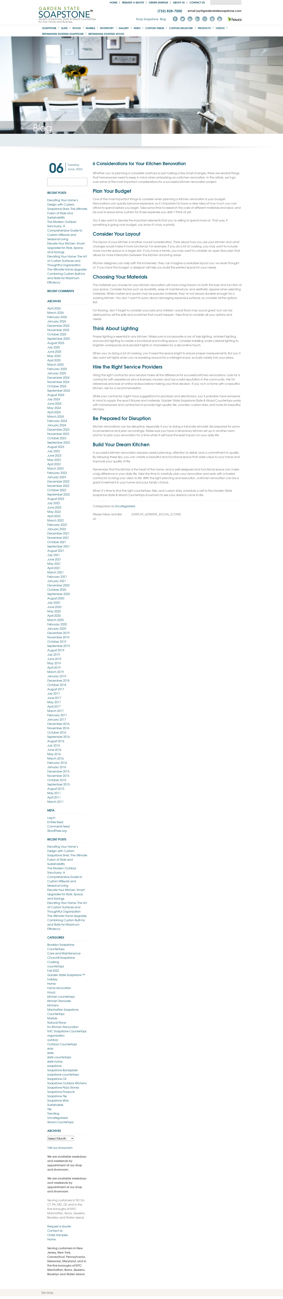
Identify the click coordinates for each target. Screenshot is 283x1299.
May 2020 (54, 611)
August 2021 (55, 550)
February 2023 (57, 472)
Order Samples (158, 2)
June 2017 (54, 697)
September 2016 (58, 736)
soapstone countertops (63, 1074)
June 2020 (54, 607)
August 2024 (55, 395)
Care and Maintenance (63, 953)
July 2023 (53, 451)
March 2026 (55, 312)
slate (50, 1053)
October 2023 (56, 438)
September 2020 (58, 594)
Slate (64, 28)
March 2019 (55, 672)
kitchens (52, 1005)
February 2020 (57, 624)
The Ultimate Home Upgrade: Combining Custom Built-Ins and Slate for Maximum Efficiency (67, 275)
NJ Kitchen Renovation (63, 1027)
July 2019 (53, 654)
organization (56, 1035)
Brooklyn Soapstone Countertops (60, 946)
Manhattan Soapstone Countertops (63, 1011)
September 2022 (58, 494)
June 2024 (54, 403)
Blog (163, 19)
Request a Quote (133, 2)
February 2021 (57, 576)
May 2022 (54, 511)
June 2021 (54, 559)
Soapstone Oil (56, 1078)
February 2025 (57, 369)
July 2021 (53, 555)
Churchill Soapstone (61, 957)
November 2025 (58, 330)
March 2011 (55, 801)
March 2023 (55, 468)
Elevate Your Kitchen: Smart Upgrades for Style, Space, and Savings (66, 247)
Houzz (51, 992)
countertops (55, 966)
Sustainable (55, 1104)
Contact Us (197, 2)
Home (113, 2)
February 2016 (57, 762)
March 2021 (55, 572)
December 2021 (58, 533)
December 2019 (58, 633)
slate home (54, 1061)
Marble (90, 28)
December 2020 (58, 585)
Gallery (124, 28)
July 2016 (53, 745)
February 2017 (57, 715)
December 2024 (58, 377)
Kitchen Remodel (59, 1001)
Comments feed (58, 826)
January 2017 (56, 719)
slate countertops (59, 1057)
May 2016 (54, 754)
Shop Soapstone (147, 19)
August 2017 (55, 689)
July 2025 (53, 347)
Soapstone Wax (58, 1100)
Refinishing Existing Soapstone (63, 34)
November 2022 (58, 485)
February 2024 (57, 421)
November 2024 (58, 382)
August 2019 (55, 650)
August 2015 (55, 788)
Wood (76, 28)
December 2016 (58, 723)
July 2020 (53, 602)
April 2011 (54, 797)
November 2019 (58, 637)
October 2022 (56, 490)
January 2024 (56, 425)
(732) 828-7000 (169, 10)
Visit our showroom (60, 1147)
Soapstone (49, 28)
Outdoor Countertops (62, 1044)
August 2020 (55, 598)
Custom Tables (154, 28)
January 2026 (56, 321)
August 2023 (55, 446)
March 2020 (55, 620)
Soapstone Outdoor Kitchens (66, 1083)
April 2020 (54, 615)
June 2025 (54, 351)
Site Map (47, 1292)
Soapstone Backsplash (62, 1070)
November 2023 (58, 433)
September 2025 (58, 338)
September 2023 (58, 442)
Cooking (53, 962)
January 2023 (56, 477)
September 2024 (58, 390)
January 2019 (56, 676)
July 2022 (53, 503)
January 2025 (56, 373)
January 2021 (56, 581)
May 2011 (54, 793)
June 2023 (54, 455)
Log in (51, 817)
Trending (53, 1113)
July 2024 (53, 399)
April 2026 (54, 308)
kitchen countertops (61, 996)
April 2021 (54, 568)
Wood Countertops (60, 1122)
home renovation (59, 988)
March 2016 (55, 758)
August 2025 (55, 343)
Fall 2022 (53, 970)
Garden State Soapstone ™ (66, 975)
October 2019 (56, 641)
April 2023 (54, 464)
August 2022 (55, 498)
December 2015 (58, 771)
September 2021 (58, 546)
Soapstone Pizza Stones (63, 1087)
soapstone (54, 1066)
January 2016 (56, 767)
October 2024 (56, 386)
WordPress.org (57, 830)
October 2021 (56, 542)
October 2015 (56, 780)
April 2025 (54, 360)
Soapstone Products (61, 1091)
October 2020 (56, 589)
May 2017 (54, 702)
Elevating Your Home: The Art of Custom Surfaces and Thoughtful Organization (67, 260)
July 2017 (53, 693)
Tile (49, 1109)
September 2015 (58, 784)
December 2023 (58, 429)
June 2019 (54, 659)
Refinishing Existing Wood (106, 34)
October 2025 (56, 334)
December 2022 (58, 481)
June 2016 (54, 749)
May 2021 (54, 563)
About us (179, 2)
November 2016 (58, 728)
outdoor (52, 1040)
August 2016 (55, 741)
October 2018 (56, 684)
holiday (52, 979)
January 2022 (56, 529)
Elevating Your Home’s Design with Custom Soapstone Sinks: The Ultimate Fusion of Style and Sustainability (67, 208)
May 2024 (54, 408)
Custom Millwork (181, 28)
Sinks (137, 28)
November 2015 (58, 775)
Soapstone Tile (57, 1096)
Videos (220, 28)
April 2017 (54, 706)
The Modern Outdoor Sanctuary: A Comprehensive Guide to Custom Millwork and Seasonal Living (64, 230)
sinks (50, 1048)
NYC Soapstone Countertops (66, 1031)
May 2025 (54, 356)
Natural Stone (56, 1022)
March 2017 (55, 710)
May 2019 (54, 663)
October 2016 (56, 732)
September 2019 (58, 646)
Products (204, 28)
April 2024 (54, 412)
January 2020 (56, 628)
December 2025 (58, 325)
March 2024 (55, 416)
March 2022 (55, 520)
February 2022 (57, 524)
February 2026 (57, 317)
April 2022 (54, 516)
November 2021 (58, 537)
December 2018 (58, 680)
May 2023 (54, 459)
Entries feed (55, 822)
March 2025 (55, 364)
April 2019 (54, 667)
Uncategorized (125, 506)
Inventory (107, 28)
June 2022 (54, 507)
